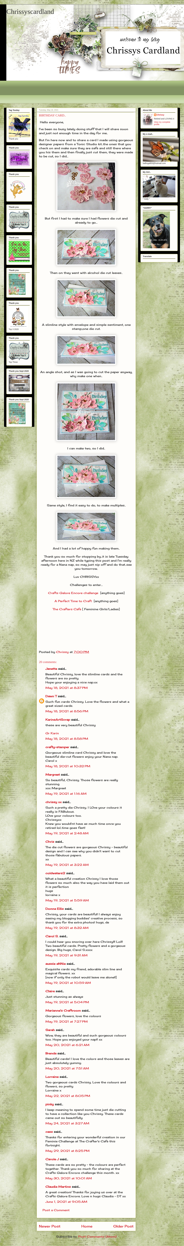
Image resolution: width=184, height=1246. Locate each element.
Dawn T (51, 696)
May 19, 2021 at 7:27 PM (66, 1021)
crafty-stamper (57, 747)
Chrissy (160, 115)
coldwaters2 (55, 873)
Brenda (50, 1053)
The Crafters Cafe (67, 609)
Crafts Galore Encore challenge (73, 593)
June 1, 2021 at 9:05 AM (66, 1201)
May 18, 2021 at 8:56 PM (66, 711)
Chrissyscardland (30, 11)
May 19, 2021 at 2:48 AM (67, 833)
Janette (51, 669)
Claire (50, 991)
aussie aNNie (55, 963)
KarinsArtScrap (57, 719)
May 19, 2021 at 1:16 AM (66, 793)
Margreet (52, 774)
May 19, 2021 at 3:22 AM (67, 865)
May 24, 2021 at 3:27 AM (67, 1123)
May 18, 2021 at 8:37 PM (66, 688)
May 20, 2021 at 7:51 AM (67, 1068)
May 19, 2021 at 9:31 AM (66, 955)
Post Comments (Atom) (97, 1236)
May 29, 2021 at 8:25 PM (67, 1151)
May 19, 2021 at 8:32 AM (67, 928)
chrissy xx (53, 802)
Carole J (52, 1159)
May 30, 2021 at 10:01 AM (68, 1178)
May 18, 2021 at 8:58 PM (66, 738)
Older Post (123, 1226)
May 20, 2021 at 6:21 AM (67, 1045)
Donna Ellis (54, 909)
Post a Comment (56, 1210)
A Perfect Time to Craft (73, 601)
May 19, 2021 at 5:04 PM (67, 1002)
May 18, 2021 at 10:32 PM (67, 766)
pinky (49, 1104)
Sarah (50, 1030)
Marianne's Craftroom (63, 1010)
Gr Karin (52, 733)
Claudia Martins (58, 1186)
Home (86, 1226)
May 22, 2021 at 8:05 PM (67, 1096)
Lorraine (52, 1077)
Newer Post (49, 1226)
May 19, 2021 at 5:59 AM (67, 900)
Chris (49, 841)
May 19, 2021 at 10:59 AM (68, 983)
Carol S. (51, 936)
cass (49, 1132)
